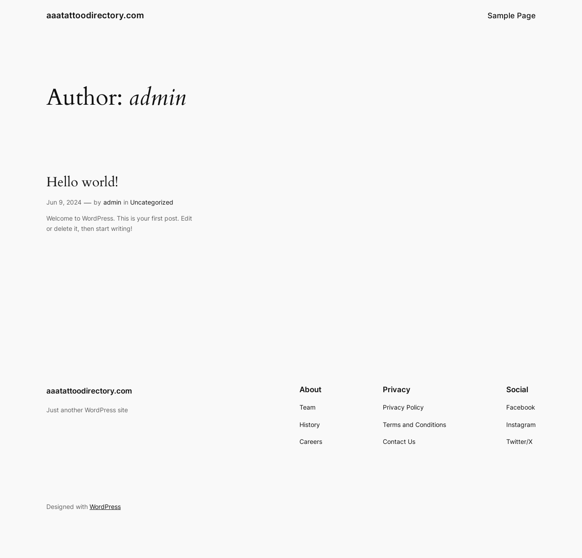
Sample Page (512, 15)
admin (112, 202)
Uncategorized (151, 202)
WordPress (105, 506)
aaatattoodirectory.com (95, 15)
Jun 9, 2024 (64, 202)
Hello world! (82, 183)
